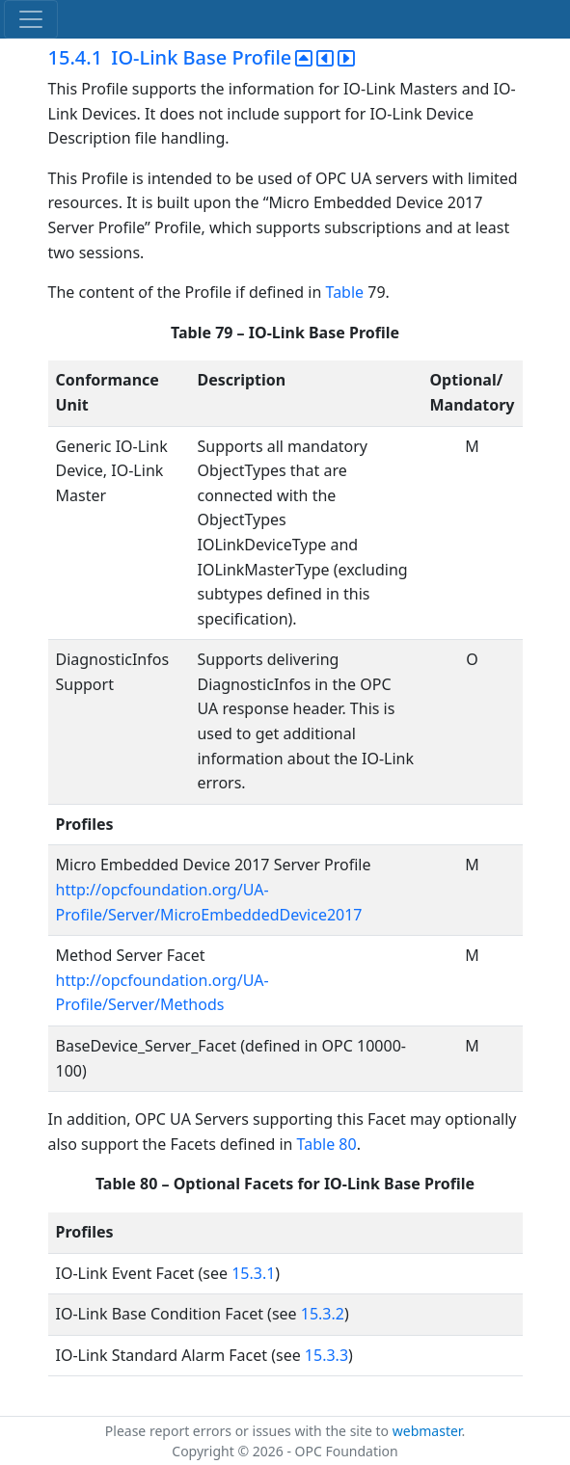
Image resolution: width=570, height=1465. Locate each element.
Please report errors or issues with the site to (249, 1431)
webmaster (427, 1431)
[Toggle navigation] (31, 19)
